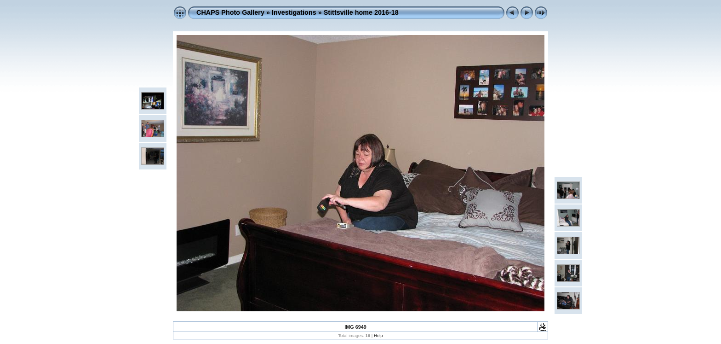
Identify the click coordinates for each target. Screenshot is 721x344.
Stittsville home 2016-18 (361, 12)
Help (378, 335)
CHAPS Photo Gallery (230, 12)
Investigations (294, 12)
